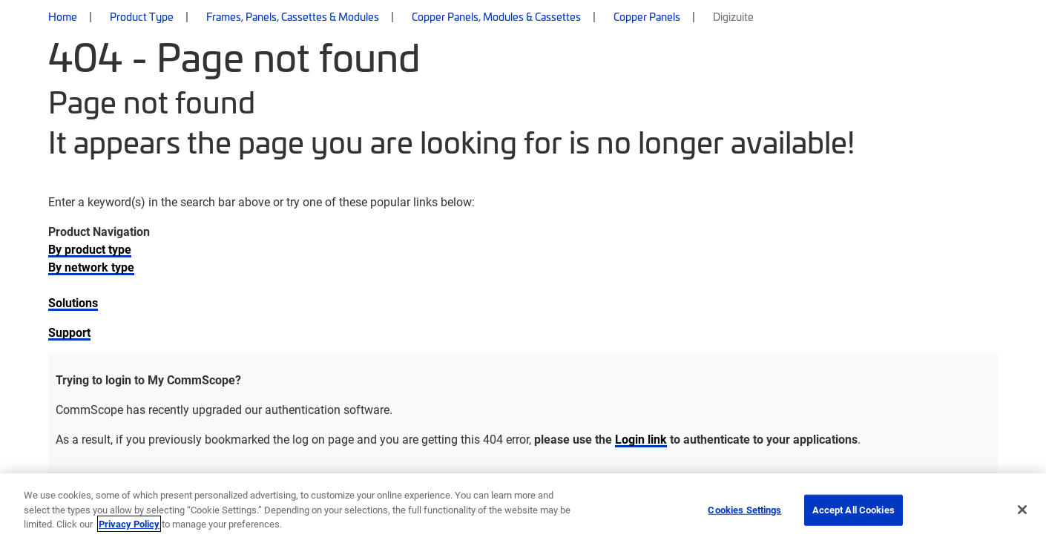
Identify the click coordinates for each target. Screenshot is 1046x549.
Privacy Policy (129, 523)
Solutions (73, 302)
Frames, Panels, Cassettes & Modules (292, 16)
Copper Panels (647, 16)
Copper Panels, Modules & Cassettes (496, 16)
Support (69, 332)
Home (62, 16)
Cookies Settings (744, 509)
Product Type (142, 16)
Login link (641, 439)
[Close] (1022, 509)
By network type (91, 266)
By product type (89, 249)
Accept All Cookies (853, 509)
